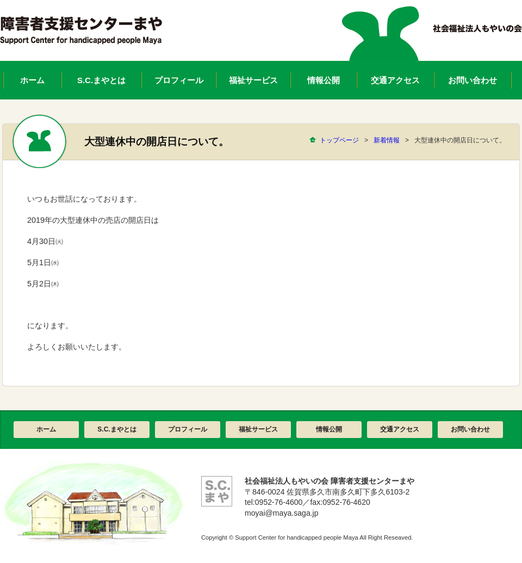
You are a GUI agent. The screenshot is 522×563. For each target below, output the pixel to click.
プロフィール (187, 429)
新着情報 (387, 140)
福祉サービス (258, 429)
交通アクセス (399, 429)
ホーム (46, 429)
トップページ (339, 140)
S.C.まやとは (116, 429)
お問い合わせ (470, 429)
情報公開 (329, 429)
